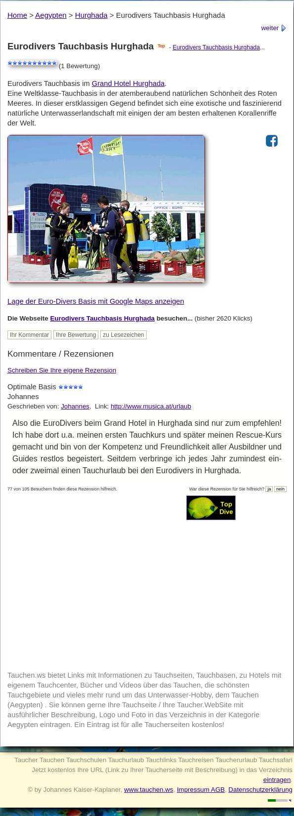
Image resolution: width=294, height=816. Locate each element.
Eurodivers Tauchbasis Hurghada (216, 47)
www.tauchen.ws (148, 789)
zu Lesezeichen (123, 334)
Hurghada (91, 15)
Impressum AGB (201, 789)
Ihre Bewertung (76, 334)
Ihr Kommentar (29, 334)
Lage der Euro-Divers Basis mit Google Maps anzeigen (95, 301)
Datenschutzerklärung (260, 789)
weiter (274, 28)
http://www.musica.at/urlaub (151, 406)
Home (17, 15)
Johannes (75, 406)
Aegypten (50, 15)
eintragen (277, 779)
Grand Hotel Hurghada (128, 83)
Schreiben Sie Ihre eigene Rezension (61, 370)
